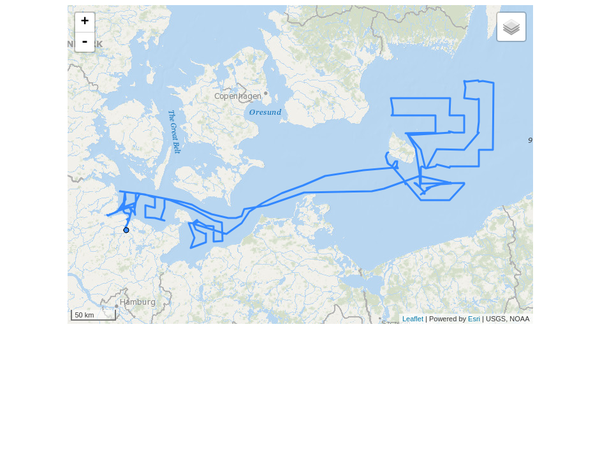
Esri (474, 319)
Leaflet (412, 319)
